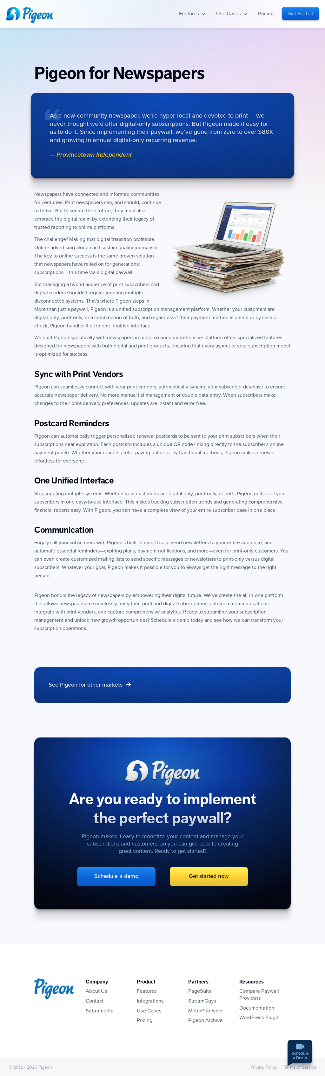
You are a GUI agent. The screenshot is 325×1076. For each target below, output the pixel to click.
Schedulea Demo (300, 1056)
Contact (95, 1001)
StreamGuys (202, 1001)
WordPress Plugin (259, 1017)
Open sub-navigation (203, 14)
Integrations (150, 1001)
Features (189, 13)
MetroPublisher (205, 1011)
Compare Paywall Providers (259, 994)
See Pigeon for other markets (86, 685)
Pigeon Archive (205, 1020)
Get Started (300, 13)
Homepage (29, 15)
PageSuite (200, 991)
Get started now (204, 876)
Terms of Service (300, 1067)
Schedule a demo (120, 876)
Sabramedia (100, 1011)
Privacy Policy (263, 1067)
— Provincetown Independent (91, 155)
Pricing (266, 13)
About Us (97, 991)
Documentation (257, 1008)
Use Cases (228, 13)
